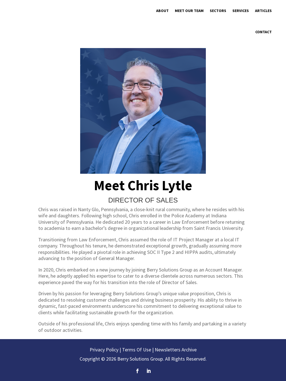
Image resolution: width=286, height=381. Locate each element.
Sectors (218, 10)
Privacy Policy (104, 349)
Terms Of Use (136, 349)
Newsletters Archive (176, 349)
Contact (263, 31)
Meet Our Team (189, 10)
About (162, 10)
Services (240, 10)
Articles (263, 10)
